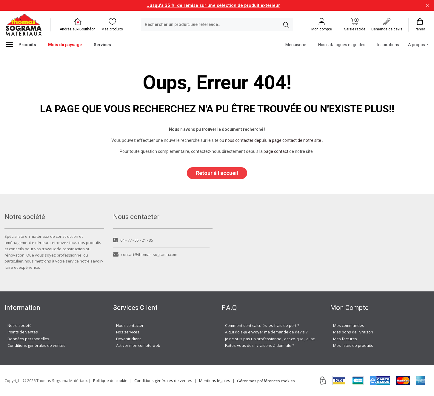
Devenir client (128, 338)
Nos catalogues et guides (341, 44)
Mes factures (345, 338)
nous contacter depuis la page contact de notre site (273, 140)
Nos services (127, 332)
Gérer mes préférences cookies (266, 380)
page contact (276, 151)
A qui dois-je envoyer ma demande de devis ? (266, 332)
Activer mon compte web (138, 345)
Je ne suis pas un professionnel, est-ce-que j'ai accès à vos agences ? (288, 338)
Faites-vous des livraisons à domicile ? (259, 345)
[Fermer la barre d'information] (427, 5)
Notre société (19, 325)
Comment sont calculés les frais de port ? (262, 325)
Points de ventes (22, 332)
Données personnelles (28, 338)
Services (102, 44)
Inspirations (388, 44)
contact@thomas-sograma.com (145, 254)
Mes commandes (348, 325)
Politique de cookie (110, 380)
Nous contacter (130, 325)
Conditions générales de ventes (36, 345)
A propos (416, 44)
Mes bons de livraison (353, 332)
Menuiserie (295, 44)
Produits (21, 44)
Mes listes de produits (353, 345)
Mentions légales (214, 380)
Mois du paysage (65, 44)
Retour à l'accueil (217, 173)
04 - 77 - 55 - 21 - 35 (133, 240)
